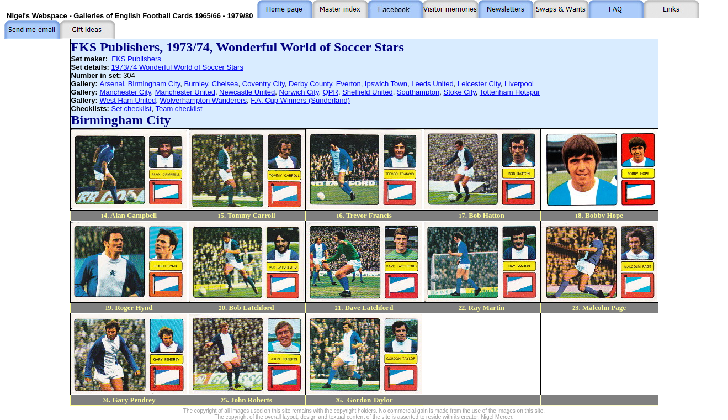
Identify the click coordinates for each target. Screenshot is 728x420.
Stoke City (460, 92)
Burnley (196, 84)
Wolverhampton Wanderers (203, 100)
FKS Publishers (136, 59)
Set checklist (131, 108)
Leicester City (479, 84)
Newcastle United (247, 92)
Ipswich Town (386, 84)
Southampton (418, 92)
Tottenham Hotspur (510, 92)
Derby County (310, 84)
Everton (348, 84)
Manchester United (185, 92)
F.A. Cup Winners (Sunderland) (300, 100)
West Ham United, (129, 100)
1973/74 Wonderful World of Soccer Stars (177, 67)
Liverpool (519, 84)
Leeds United (432, 84)
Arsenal (112, 84)
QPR (330, 92)
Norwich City (299, 92)
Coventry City (263, 84)
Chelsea (225, 84)
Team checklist (178, 108)
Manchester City (125, 92)
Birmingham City (154, 84)
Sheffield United (367, 92)
